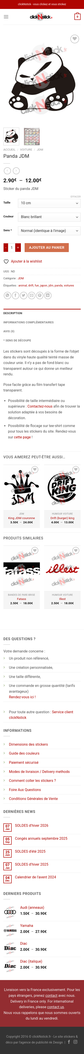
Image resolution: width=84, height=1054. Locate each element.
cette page (22, 437)
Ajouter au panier (47, 248)
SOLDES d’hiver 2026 (31, 825)
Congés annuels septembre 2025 (41, 838)
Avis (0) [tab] (9, 331)
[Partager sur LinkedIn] (48, 295)
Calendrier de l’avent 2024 (35, 877)
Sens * (7, 230)
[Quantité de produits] (11, 247)
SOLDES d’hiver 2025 (31, 864)
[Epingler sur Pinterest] (39, 295)
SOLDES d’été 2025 (30, 851)
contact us (55, 1007)
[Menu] (6, 16)
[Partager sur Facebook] (15, 295)
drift (30, 285)
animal (22, 285)
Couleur (8, 216)
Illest (62, 599)
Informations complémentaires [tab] (28, 322)
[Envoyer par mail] (31, 295)
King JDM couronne (21, 518)
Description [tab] (12, 313)
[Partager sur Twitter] (23, 295)
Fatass (21, 599)
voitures (69, 285)
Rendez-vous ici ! (22, 697)
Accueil (9, 149)
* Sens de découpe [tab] (17, 340)
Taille (6, 202)
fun (37, 285)
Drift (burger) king (62, 518)
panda (58, 285)
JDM (40, 149)
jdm (51, 285)
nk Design (56, 1042)
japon (43, 285)
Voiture (26, 149)
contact (51, 995)
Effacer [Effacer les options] (76, 196)
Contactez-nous (40, 406)
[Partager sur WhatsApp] (7, 295)
